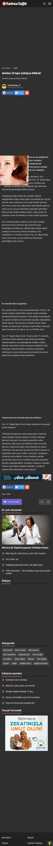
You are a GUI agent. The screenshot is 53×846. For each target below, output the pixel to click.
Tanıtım (5, 843)
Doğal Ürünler (24, 655)
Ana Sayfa (6, 837)
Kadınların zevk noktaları (16, 680)
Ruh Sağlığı (41, 659)
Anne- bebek (20, 650)
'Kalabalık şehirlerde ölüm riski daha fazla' (24, 565)
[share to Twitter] (19, 93)
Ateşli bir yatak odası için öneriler (20, 685)
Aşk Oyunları (34, 650)
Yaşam (6, 663)
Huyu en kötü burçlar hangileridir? (20, 703)
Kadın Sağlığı (20, 659)
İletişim (31, 837)
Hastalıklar (7, 659)
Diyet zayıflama (9, 655)
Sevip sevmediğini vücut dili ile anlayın (23, 697)
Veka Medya (14, 85)
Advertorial (7, 650)
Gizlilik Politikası (35, 843)
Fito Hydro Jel (12, 559)
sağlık (8, 494)
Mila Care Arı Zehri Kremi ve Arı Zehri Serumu (26, 553)
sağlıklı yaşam (25, 663)
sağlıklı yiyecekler (41, 663)
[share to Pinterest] (27, 93)
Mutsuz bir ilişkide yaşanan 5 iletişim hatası (25, 547)
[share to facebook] (8, 93)
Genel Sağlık (37, 655)
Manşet (31, 659)
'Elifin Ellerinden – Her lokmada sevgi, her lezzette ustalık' (28, 572)
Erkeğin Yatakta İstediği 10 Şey (19, 691)
